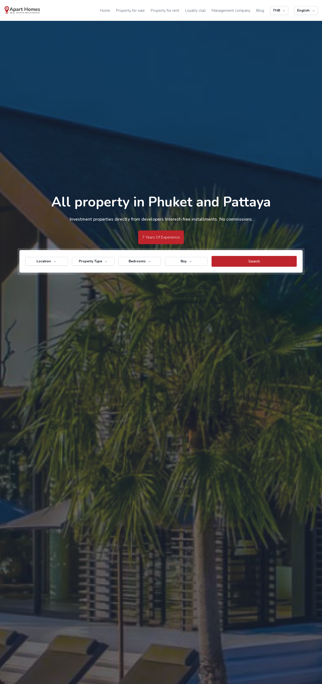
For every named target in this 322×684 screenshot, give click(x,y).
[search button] (254, 261)
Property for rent (165, 10)
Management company (231, 10)
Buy (187, 261)
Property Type (93, 261)
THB (279, 10)
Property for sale (130, 10)
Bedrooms (140, 261)
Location (47, 261)
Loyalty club (195, 10)
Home (105, 10)
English (306, 10)
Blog (260, 10)
